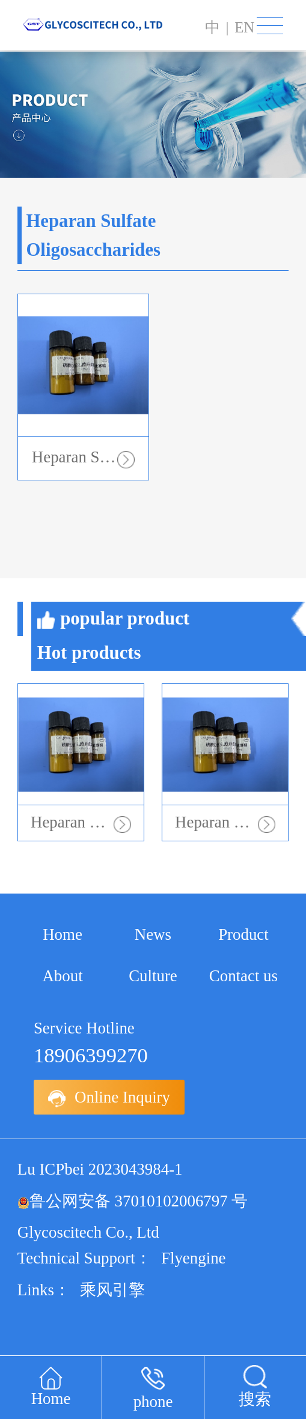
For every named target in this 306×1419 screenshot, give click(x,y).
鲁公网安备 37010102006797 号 (132, 1201)
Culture (153, 976)
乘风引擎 (112, 1290)
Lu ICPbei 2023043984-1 (100, 1169)
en (244, 27)
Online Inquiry (109, 1097)
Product (243, 934)
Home (62, 934)
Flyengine (193, 1258)
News (153, 934)
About (62, 976)
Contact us (243, 976)
